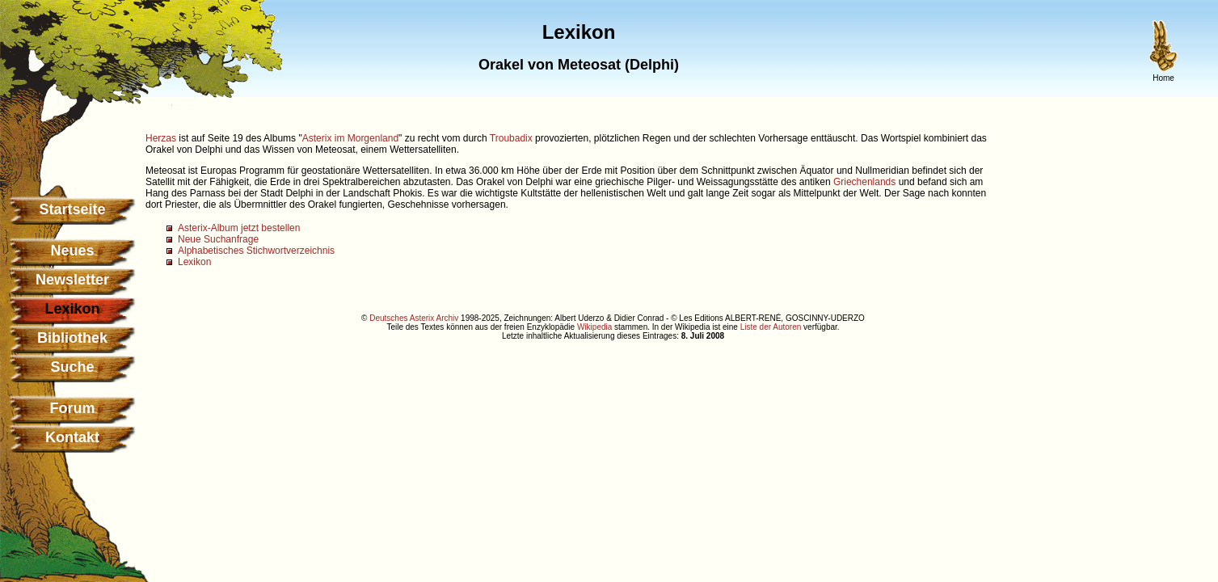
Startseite (72, 209)
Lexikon (194, 262)
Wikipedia (594, 327)
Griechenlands (864, 182)
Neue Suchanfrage (218, 239)
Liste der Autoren (771, 327)
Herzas (160, 138)
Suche (72, 367)
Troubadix (511, 138)
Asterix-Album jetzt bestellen (239, 228)
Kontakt (72, 437)
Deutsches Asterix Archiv (413, 318)
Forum (72, 408)
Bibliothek (72, 338)
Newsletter (72, 280)
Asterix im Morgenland (350, 138)
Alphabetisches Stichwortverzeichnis (256, 250)
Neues (72, 250)
